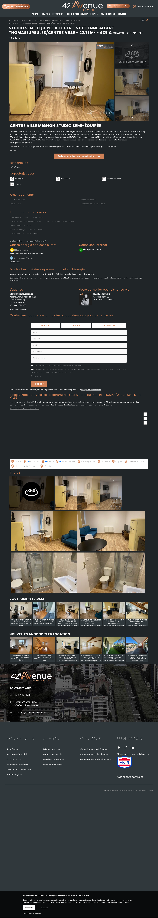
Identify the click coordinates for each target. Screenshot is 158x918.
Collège (103, 462)
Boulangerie (48, 467)
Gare (16, 462)
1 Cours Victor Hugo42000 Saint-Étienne (26, 704)
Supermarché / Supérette (24, 467)
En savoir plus (15, 262)
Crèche (47, 462)
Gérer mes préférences (32, 913)
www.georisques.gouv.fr (106, 147)
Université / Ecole (134, 462)
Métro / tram (31, 462)
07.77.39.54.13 (108, 300)
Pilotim (150, 791)
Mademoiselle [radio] (109, 326)
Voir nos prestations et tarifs (36, 242)
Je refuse (44, 907)
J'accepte (29, 908)
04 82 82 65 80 (20, 306)
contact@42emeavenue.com (31, 713)
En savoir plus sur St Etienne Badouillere (24, 409)
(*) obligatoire (36, 377)
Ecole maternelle (65, 462)
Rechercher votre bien (16, 6)
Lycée (116, 462)
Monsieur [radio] (45, 326)
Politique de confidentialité (91, 390)
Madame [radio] (76, 326)
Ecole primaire (86, 462)
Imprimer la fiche (16, 242)
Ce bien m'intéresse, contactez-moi (79, 156)
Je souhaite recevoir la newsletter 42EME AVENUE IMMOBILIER (57, 366)
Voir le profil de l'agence (19, 310)
